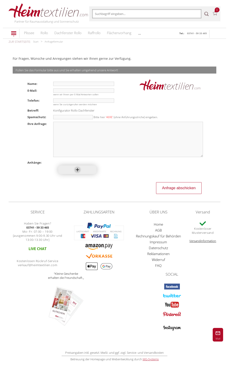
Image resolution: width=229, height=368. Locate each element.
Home (158, 231)
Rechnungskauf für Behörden (158, 243)
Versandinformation (202, 248)
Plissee (29, 33)
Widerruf (158, 266)
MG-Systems (151, 366)
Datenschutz (158, 254)
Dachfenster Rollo (68, 33)
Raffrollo (94, 33)
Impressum (158, 248)
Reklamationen (158, 260)
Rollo (44, 33)
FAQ (158, 272)
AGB (158, 237)
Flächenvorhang (119, 33)
